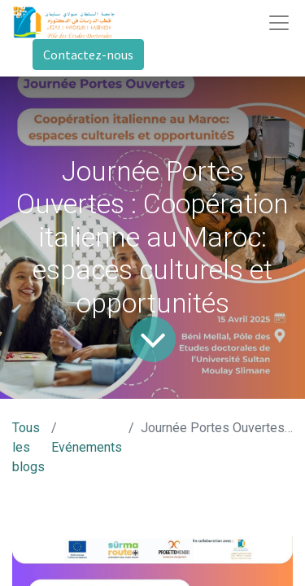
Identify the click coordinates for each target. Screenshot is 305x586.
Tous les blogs (28, 447)
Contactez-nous (88, 54)
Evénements (86, 447)
